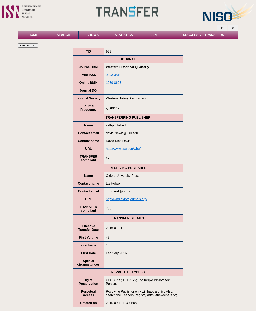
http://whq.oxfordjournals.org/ (126, 199)
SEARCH (63, 35)
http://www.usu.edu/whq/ (123, 148)
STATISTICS (124, 35)
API (154, 35)
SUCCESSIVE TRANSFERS (203, 35)
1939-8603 (113, 82)
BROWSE (93, 35)
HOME (33, 35)
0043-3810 (113, 75)
